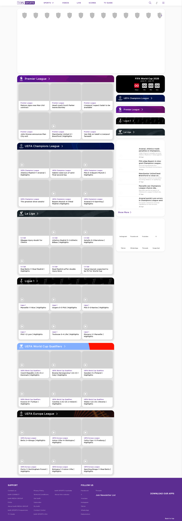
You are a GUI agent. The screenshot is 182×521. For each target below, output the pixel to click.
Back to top (169, 518)
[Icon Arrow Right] (161, 15)
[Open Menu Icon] (163, 2)
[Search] (150, 2)
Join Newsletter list (106, 495)
